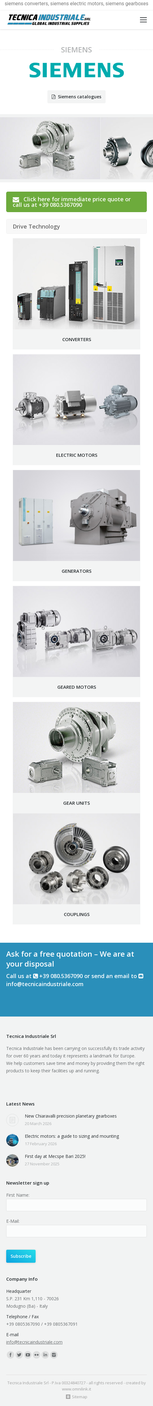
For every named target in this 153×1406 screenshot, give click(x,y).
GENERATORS (76, 571)
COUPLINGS (77, 914)
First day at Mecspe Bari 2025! (55, 1156)
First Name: (17, 1195)
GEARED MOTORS (76, 687)
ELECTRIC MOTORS (76, 455)
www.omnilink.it (76, 1389)
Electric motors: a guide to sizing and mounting (72, 1136)
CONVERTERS (76, 339)
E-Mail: (13, 1221)
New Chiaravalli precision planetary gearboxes (71, 1116)
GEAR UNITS (76, 803)
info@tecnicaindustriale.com (45, 984)
